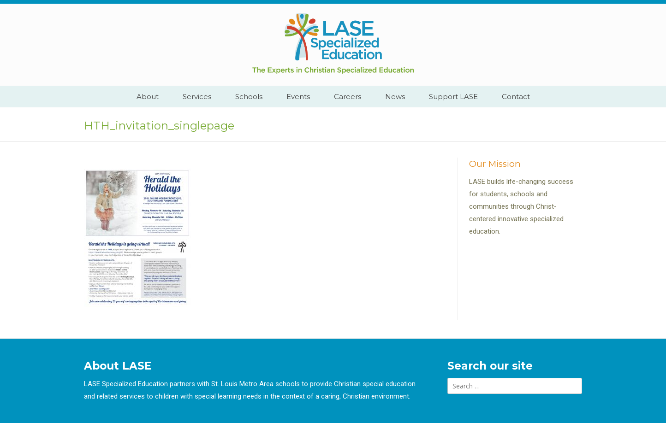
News (395, 96)
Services (197, 96)
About (148, 96)
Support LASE (453, 96)
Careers (347, 96)
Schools (248, 96)
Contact (516, 96)
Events (298, 96)
